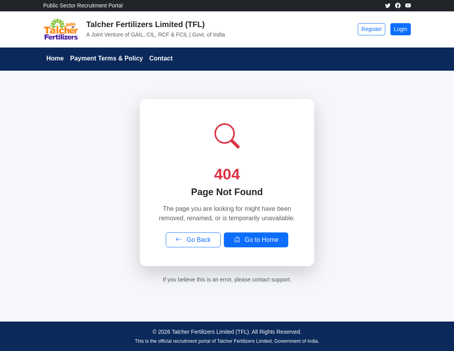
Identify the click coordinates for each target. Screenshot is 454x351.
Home (55, 58)
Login (400, 29)
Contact (161, 58)
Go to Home (256, 239)
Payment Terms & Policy (106, 58)
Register (371, 29)
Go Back (193, 239)
